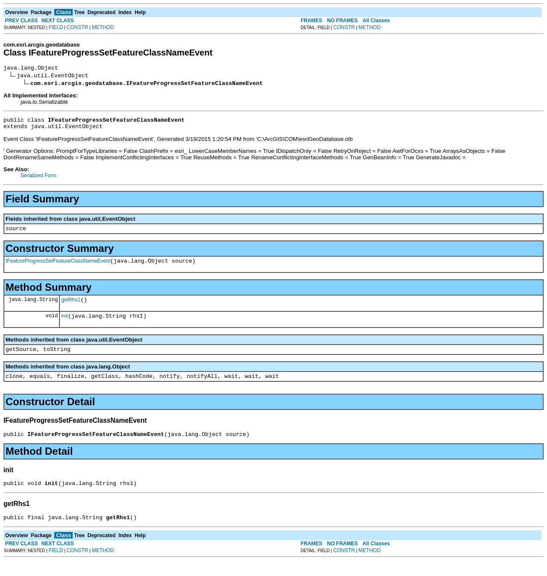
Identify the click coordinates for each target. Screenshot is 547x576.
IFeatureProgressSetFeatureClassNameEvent (58, 267)
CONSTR (77, 27)
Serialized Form (38, 179)
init (64, 325)
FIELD (56, 27)
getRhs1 (70, 307)
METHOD (103, 27)
